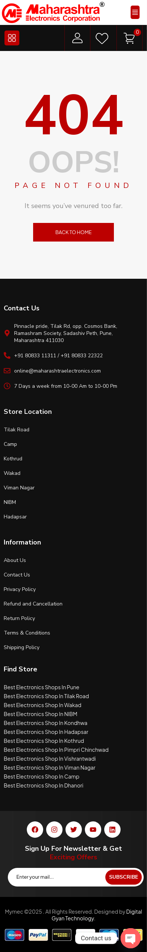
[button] (135, 12)
